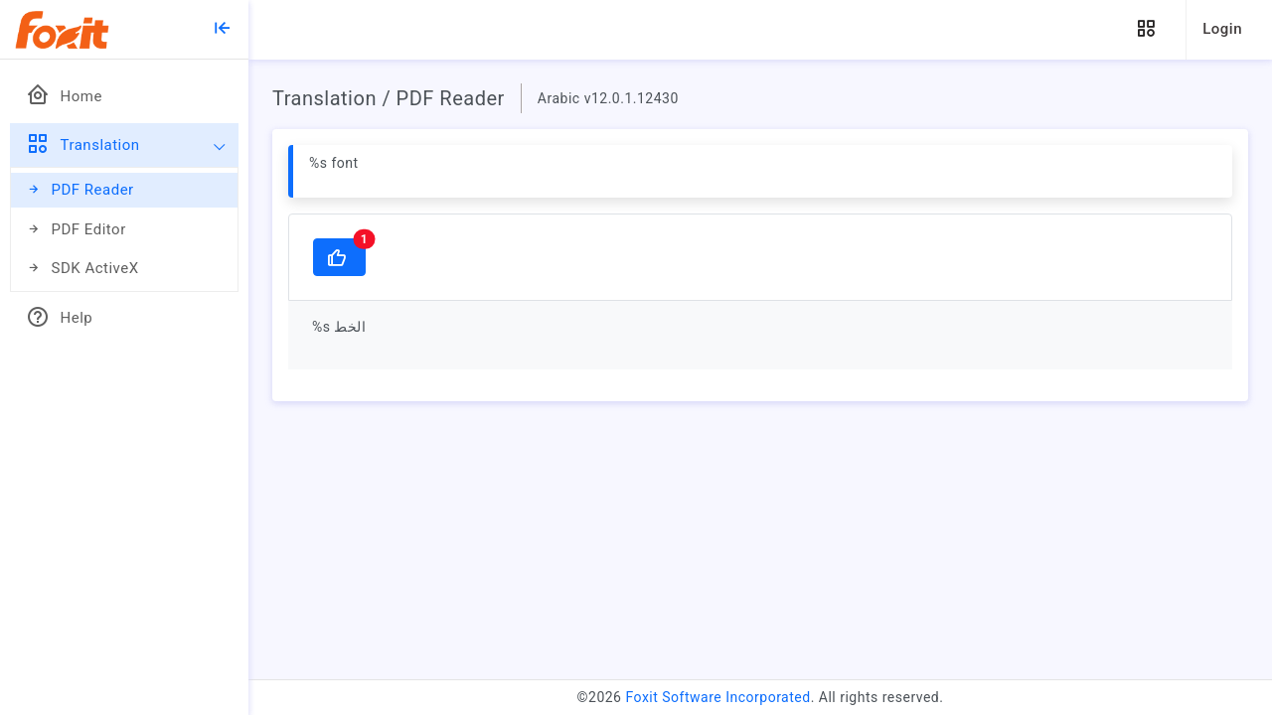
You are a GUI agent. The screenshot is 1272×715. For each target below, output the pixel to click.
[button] (1146, 29)
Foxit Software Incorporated (717, 697)
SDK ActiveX (82, 268)
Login (1222, 29)
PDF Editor (76, 229)
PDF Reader (80, 190)
